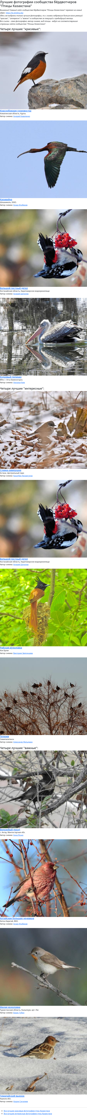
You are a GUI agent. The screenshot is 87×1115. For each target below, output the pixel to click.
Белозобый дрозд (10, 829)
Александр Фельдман (23, 742)
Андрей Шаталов (20, 293)
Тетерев (4, 736)
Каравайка (6, 199)
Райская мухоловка (11, 647)
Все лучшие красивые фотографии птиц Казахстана (27, 1111)
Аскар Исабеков (20, 205)
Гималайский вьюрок (12, 1095)
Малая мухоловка (10, 1007)
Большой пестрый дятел (14, 288)
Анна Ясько (18, 835)
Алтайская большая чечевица (17, 918)
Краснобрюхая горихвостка (15, 110)
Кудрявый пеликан (10, 376)
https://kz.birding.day (14, 13)
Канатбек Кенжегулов (22, 475)
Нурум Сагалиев (20, 1101)
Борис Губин (18, 1012)
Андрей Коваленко (21, 116)
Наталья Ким (19, 382)
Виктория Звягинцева (23, 653)
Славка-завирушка (10, 470)
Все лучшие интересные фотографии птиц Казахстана (28, 1113)
